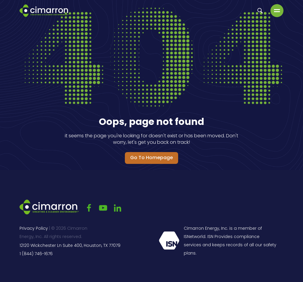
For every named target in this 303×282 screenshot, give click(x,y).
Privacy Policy (34, 228)
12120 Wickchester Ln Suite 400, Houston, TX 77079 (70, 246)
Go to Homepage (151, 158)
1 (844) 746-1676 (36, 254)
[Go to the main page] (44, 10)
